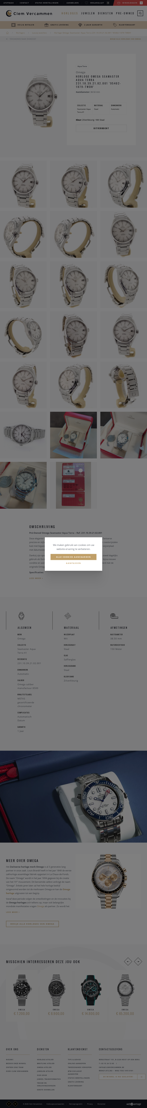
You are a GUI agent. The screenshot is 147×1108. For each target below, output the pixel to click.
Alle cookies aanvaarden (73, 557)
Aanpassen (73, 563)
